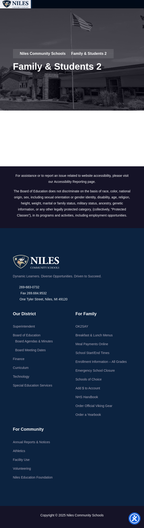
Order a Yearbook (88, 414)
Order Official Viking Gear (94, 406)
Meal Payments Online (92, 344)
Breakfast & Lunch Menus (94, 335)
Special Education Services (32, 385)
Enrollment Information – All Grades (101, 362)
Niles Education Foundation (33, 477)
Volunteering (22, 468)
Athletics (19, 451)
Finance (19, 359)
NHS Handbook (87, 397)
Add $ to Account (88, 388)
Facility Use (21, 460)
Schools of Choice (89, 379)
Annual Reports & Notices (31, 442)
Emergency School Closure (95, 370)
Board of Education (27, 335)
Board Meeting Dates (30, 350)
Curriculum (21, 368)
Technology (21, 376)
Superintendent (24, 326)
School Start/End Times (92, 353)
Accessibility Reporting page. (75, 182)
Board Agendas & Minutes (34, 341)
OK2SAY (82, 326)
